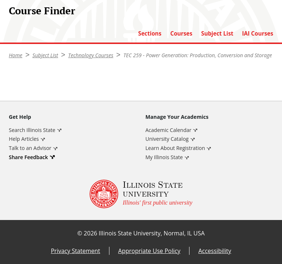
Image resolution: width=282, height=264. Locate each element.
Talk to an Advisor (30, 147)
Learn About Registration (175, 147)
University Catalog (167, 138)
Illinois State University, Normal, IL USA (152, 233)
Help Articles (24, 138)
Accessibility (214, 251)
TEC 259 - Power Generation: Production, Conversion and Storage (197, 55)
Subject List (217, 33)
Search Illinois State (32, 129)
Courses (181, 33)
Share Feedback (28, 157)
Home (15, 55)
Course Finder (42, 10)
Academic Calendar (168, 129)
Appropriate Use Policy (149, 251)
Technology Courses (90, 55)
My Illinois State (164, 157)
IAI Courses (257, 33)
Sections (149, 33)
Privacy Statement (75, 251)
